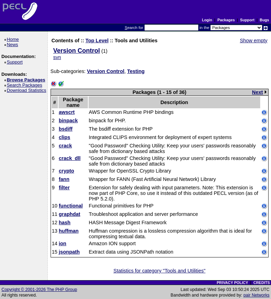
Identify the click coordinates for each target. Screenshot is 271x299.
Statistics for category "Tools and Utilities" (159, 271)
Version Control (76, 50)
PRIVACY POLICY (232, 282)
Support (247, 20)
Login (207, 20)
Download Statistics (27, 90)
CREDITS (261, 282)
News (13, 44)
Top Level (96, 40)
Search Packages (25, 85)
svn (57, 57)
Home (14, 39)
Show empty (254, 40)
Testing (135, 71)
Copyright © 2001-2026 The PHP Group (39, 289)
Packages (226, 20)
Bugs (264, 20)
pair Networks (256, 295)
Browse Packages (27, 79)
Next (259, 92)
